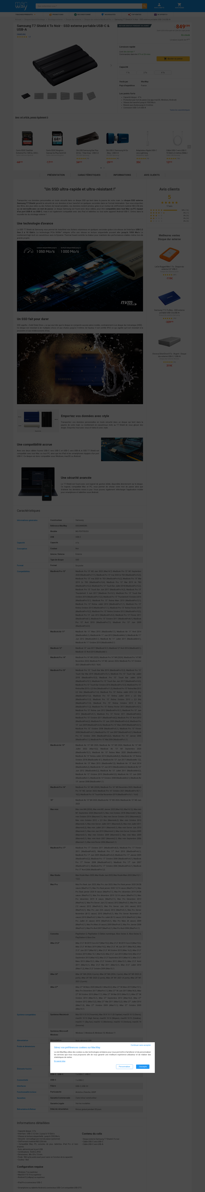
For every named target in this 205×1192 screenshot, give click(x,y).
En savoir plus (59, 1061)
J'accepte (143, 1067)
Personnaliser (124, 1067)
